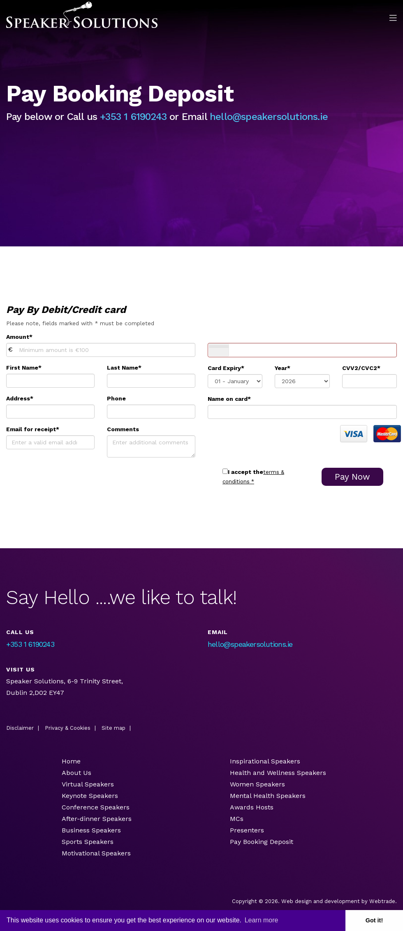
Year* (282, 368)
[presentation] (270, 441)
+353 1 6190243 (133, 116)
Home (71, 761)
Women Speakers (257, 784)
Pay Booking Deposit (261, 842)
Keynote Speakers (90, 796)
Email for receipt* (32, 429)
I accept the (245, 472)
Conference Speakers (96, 807)
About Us (76, 773)
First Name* (24, 367)
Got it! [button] (374, 920)
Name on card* (229, 398)
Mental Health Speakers (268, 796)
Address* (19, 398)
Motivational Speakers (96, 853)
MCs (236, 819)
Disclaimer (20, 728)
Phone (116, 398)
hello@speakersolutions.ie (269, 116)
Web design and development (320, 901)
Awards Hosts (251, 807)
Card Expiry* (226, 368)
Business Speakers (91, 830)
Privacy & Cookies (67, 728)
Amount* (19, 336)
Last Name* (124, 367)
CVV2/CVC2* (361, 368)
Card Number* (228, 336)
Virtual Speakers (88, 784)
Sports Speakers (87, 842)
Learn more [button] (261, 920)
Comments (123, 429)
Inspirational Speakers (265, 761)
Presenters (248, 830)
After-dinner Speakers (97, 819)
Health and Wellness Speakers (278, 773)
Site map (113, 728)
